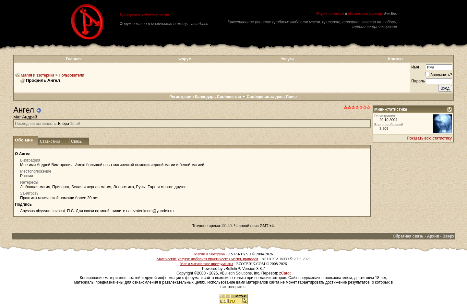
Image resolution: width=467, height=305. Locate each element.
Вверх (448, 236)
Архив (433, 236)
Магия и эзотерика (37, 75)
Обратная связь (408, 236)
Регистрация (181, 96)
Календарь (205, 96)
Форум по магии (330, 13)
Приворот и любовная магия (144, 14)
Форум (184, 59)
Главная (74, 59)
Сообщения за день (266, 96)
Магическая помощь (365, 13)
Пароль (418, 81)
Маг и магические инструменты (206, 264)
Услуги (287, 59)
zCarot (285, 273)
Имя (415, 67)
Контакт (395, 59)
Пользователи (71, 75)
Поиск (292, 96)
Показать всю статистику (429, 138)
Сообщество (231, 96)
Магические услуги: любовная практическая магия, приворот (207, 259)
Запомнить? (438, 75)
